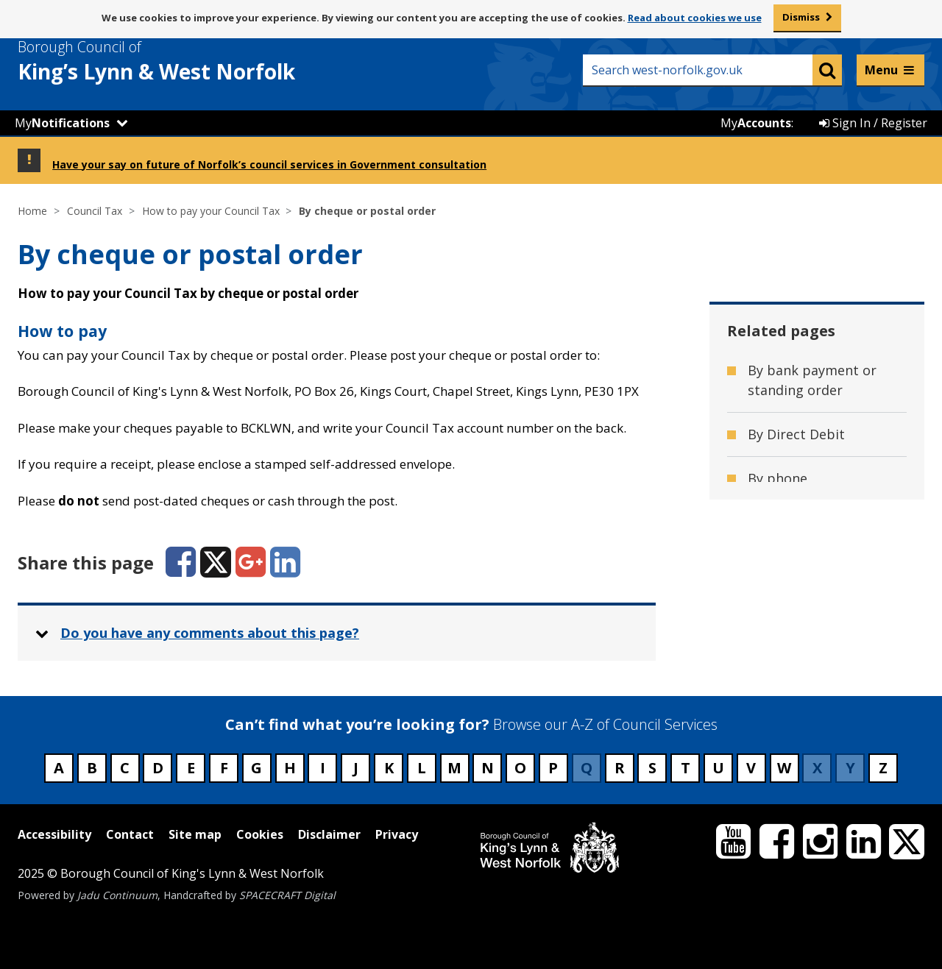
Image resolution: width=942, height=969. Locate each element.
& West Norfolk (183, 61)
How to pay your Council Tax (211, 211)
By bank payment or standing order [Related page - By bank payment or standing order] (812, 380)
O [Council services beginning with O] (520, 768)
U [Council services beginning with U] (718, 768)
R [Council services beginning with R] (620, 768)
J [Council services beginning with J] (355, 768)
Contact (130, 834)
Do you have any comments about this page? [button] (209, 633)
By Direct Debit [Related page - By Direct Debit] (796, 434)
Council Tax (94, 211)
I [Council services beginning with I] (322, 768)
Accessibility (54, 834)
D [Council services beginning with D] (157, 768)
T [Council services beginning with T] (685, 768)
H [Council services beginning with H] (290, 768)
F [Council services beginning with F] (224, 768)
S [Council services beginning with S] (652, 768)
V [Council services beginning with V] (751, 768)
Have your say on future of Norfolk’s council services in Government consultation (269, 164)
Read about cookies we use (695, 17)
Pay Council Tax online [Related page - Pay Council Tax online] (818, 522)
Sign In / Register (873, 123)
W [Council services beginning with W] (784, 768)
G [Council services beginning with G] (256, 768)
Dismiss (801, 17)
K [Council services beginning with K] (389, 768)
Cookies (259, 834)
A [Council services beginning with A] (59, 768)
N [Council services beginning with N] (487, 768)
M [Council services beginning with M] (454, 768)
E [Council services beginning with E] (191, 768)
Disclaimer (329, 834)
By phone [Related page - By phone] (777, 478)
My (62, 123)
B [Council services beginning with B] (92, 768)
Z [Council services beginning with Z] (883, 768)
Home (32, 211)
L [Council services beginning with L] (421, 768)
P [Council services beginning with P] (553, 768)
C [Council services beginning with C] (125, 768)
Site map (195, 834)
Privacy (396, 834)
